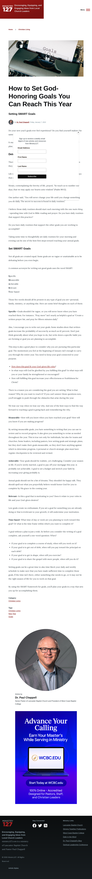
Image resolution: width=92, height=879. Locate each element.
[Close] (78, 132)
